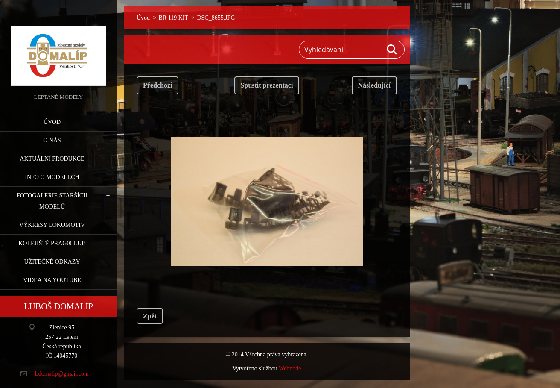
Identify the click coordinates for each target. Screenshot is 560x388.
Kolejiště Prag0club (52, 243)
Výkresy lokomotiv (52, 225)
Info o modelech (52, 177)
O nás (52, 140)
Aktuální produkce (52, 159)
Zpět (150, 316)
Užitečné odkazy (52, 262)
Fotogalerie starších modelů (52, 201)
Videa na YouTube (52, 280)
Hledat (392, 49)
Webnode (290, 368)
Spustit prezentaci (267, 85)
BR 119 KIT (173, 18)
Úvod (52, 122)
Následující (374, 85)
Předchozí (157, 85)
